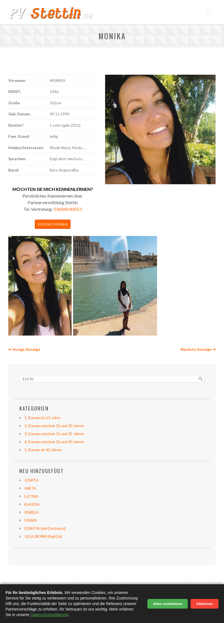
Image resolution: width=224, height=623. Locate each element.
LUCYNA (31, 496)
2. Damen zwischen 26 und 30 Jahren (54, 426)
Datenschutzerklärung (49, 614)
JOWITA (31, 480)
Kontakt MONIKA (52, 224)
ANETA (30, 488)
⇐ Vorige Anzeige (24, 349)
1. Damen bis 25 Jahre (42, 418)
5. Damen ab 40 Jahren (43, 450)
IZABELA (31, 512)
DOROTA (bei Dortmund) (45, 528)
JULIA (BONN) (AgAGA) (43, 536)
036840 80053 (68, 209)
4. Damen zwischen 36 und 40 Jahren (54, 442)
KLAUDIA (32, 504)
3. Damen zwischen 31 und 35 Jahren (54, 434)
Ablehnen (204, 604)
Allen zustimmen (167, 604)
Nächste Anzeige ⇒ (198, 349)
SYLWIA (30, 520)
